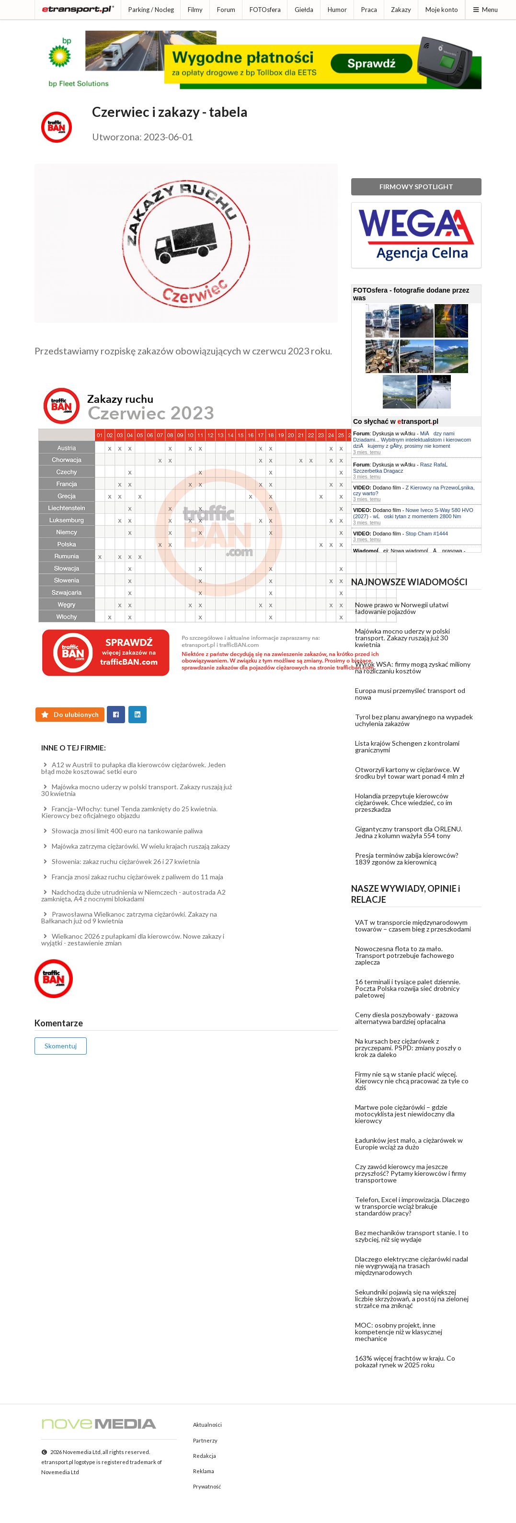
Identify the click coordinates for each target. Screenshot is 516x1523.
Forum (226, 9)
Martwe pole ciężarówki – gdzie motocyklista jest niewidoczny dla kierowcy (405, 1114)
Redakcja (204, 1456)
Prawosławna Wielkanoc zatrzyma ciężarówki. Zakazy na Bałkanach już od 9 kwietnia (129, 917)
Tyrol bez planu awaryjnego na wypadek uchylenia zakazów (414, 720)
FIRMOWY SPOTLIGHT (416, 186)
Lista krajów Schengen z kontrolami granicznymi (407, 746)
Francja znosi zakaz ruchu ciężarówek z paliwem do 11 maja (132, 877)
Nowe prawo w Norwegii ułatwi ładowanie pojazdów (401, 608)
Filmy (195, 9)
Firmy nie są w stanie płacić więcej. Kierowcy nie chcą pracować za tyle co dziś (412, 1080)
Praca (369, 9)
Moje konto (441, 9)
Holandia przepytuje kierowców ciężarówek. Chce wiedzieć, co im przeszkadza (403, 802)
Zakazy (401, 9)
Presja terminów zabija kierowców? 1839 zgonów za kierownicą (407, 858)
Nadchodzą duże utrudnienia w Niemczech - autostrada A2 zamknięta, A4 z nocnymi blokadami (133, 895)
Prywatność (207, 1486)
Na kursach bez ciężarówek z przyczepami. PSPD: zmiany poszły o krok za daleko (408, 1047)
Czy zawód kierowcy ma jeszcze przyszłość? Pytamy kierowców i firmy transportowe (410, 1173)
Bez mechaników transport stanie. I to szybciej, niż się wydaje (412, 1235)
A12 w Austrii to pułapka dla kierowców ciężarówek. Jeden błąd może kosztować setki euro (133, 768)
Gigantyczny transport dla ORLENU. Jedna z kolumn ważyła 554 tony (408, 832)
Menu (485, 9)
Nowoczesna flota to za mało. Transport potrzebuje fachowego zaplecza (404, 955)
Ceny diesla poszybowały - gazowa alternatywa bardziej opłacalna (406, 1018)
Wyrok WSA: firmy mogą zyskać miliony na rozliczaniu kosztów (412, 667)
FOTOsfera (265, 9)
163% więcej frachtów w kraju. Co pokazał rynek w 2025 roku (405, 1361)
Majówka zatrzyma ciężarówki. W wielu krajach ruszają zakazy (135, 846)
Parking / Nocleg (151, 9)
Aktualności (207, 1424)
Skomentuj (61, 1046)
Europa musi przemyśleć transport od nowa (410, 693)
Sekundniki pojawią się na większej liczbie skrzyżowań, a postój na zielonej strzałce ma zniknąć (412, 1298)
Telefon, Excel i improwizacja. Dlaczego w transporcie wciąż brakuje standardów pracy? (412, 1206)
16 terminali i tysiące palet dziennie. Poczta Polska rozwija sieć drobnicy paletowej (407, 988)
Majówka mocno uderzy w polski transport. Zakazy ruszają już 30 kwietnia (136, 790)
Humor (337, 9)
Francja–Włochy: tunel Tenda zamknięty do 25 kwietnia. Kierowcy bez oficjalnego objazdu (129, 812)
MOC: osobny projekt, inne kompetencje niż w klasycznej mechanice (398, 1331)
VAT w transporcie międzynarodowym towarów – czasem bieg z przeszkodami (413, 925)
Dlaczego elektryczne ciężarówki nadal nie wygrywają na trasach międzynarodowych (411, 1265)
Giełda (304, 9)
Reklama (203, 1471)
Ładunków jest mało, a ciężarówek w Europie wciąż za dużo (409, 1143)
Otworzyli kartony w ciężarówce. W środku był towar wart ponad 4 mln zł (410, 772)
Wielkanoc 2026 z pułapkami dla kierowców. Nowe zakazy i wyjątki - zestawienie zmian (132, 939)
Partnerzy (205, 1440)
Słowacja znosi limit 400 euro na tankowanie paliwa (122, 831)
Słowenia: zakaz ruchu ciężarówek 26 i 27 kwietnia (120, 861)
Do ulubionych (70, 714)
